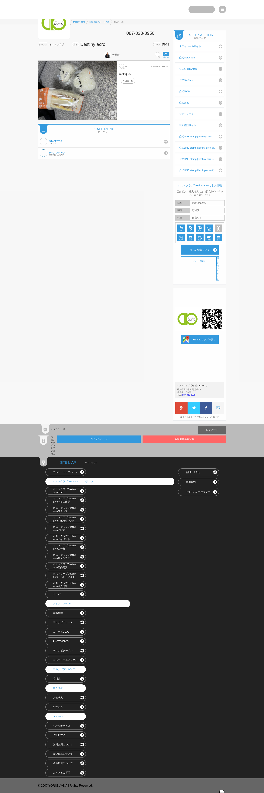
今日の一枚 (128, 81)
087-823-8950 (188, 395)
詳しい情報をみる (200, 249)
